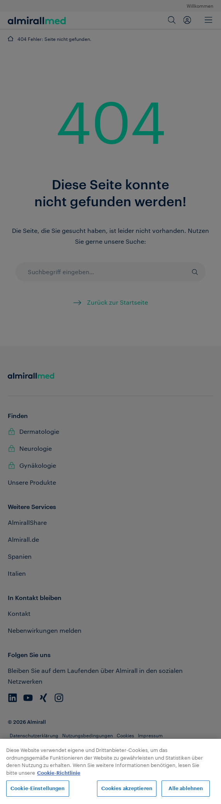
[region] (110, 771)
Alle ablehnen (185, 788)
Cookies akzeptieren (126, 788)
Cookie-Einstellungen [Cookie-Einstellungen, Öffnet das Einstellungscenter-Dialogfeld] (37, 788)
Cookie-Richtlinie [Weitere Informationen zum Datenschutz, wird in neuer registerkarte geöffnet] (58, 772)
